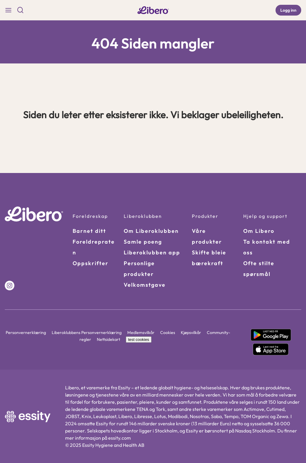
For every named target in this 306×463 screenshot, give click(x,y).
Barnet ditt (89, 230)
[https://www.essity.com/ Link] (28, 416)
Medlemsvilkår (141, 332)
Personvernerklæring (26, 332)
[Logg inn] (288, 10)
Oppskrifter (90, 263)
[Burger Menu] (8, 10)
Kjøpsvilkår (191, 332)
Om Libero (258, 230)
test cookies (138, 339)
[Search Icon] (20, 10)
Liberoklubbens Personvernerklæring (87, 332)
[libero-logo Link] (153, 10)
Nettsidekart (109, 339)
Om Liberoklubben (151, 230)
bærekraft (207, 263)
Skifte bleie (209, 252)
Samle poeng (143, 241)
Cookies (168, 332)
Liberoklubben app (152, 252)
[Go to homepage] (34, 214)
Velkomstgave (145, 284)
